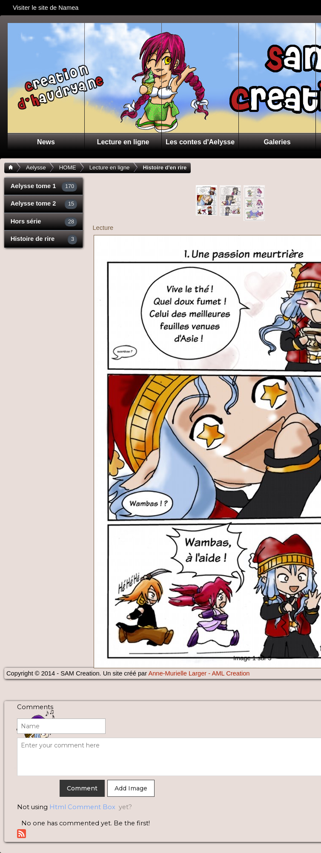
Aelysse (36, 167)
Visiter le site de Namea (49, 7)
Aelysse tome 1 (44, 187)
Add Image (131, 788)
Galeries (277, 142)
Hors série (44, 222)
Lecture (102, 227)
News (46, 142)
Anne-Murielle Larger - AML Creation (198, 673)
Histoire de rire (44, 239)
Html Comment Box (82, 807)
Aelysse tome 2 (44, 204)
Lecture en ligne (123, 142)
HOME (67, 167)
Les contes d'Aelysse (200, 142)
